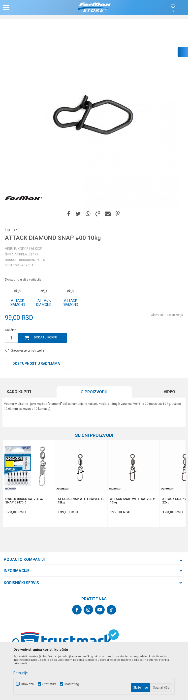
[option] (94, 115)
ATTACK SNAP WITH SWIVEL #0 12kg (81, 500)
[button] (30, 7)
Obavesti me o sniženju (167, 315)
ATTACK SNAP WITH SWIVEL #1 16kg (133, 500)
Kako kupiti (19, 391)
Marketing (71, 684)
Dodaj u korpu (45, 337)
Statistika (49, 684)
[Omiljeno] (173, 11)
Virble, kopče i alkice (23, 249)
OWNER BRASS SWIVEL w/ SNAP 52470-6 (24, 500)
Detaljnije (20, 673)
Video (169, 391)
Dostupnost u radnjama (36, 364)
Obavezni (27, 684)
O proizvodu (94, 392)
